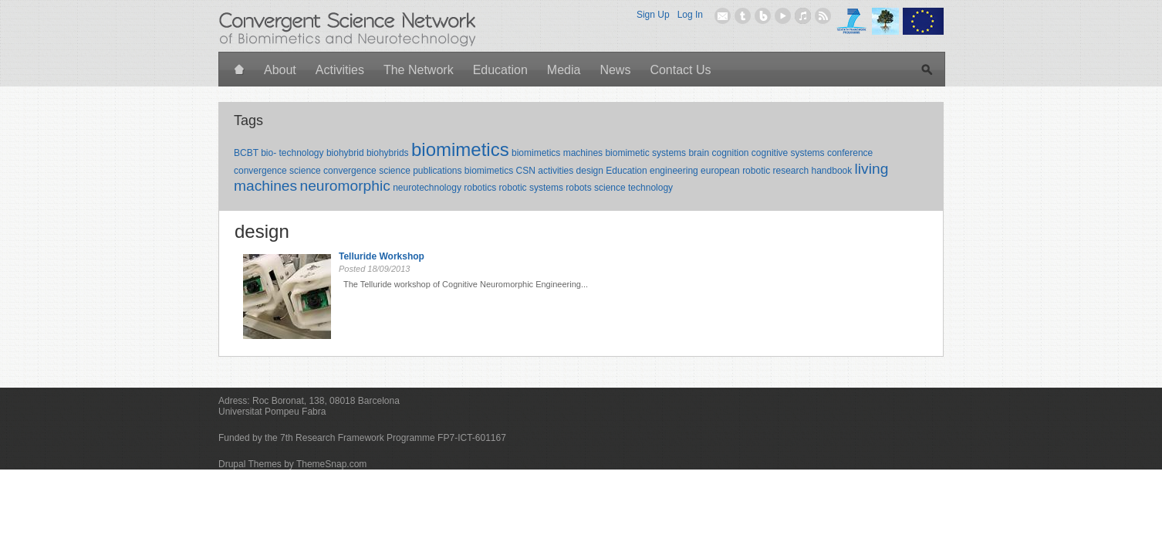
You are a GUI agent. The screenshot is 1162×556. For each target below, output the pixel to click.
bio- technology (292, 152)
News (615, 69)
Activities (340, 69)
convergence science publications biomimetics (418, 170)
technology (650, 187)
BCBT (246, 152)
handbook (832, 170)
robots (578, 187)
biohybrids (388, 152)
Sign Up (653, 14)
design (589, 170)
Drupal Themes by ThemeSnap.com (292, 464)
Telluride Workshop (381, 256)
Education (500, 69)
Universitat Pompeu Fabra (272, 411)
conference (850, 152)
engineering (674, 170)
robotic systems (531, 187)
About (280, 69)
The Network (418, 69)
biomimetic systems (645, 152)
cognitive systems (788, 152)
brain (698, 152)
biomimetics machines (557, 152)
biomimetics (460, 149)
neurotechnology (427, 187)
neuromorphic (344, 186)
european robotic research (755, 170)
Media (564, 69)
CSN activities (545, 170)
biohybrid (345, 152)
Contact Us (680, 69)
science (610, 187)
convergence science (277, 170)
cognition (729, 152)
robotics (480, 187)
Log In (690, 14)
